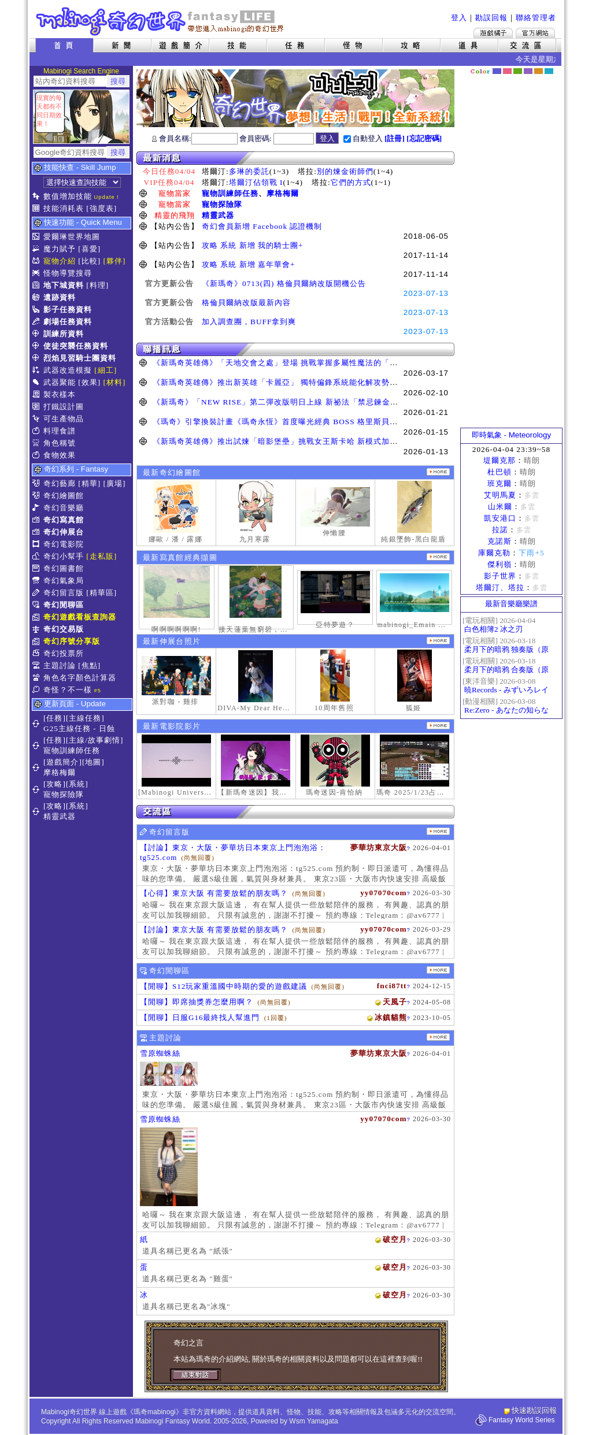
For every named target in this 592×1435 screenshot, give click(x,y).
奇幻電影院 (63, 544)
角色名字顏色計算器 (79, 677)
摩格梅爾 (283, 193)
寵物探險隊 (222, 204)
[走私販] (101, 556)
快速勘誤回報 (534, 1410)
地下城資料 (63, 285)
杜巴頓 (499, 472)
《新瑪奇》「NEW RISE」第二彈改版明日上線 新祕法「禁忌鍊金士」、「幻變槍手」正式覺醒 (324, 402)
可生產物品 (63, 418)
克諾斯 (499, 541)
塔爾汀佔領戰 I (256, 182)
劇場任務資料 (67, 321)
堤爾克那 (499, 460)
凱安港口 (500, 518)
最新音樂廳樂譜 (511, 603)
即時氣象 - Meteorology (511, 435)
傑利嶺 (499, 564)
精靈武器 (218, 215)
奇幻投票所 (63, 653)
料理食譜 (59, 431)
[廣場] (114, 483)
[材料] (114, 382)
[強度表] (101, 208)
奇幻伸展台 (63, 532)
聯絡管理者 (536, 17)
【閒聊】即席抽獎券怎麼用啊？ (196, 1002)
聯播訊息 (295, 349)
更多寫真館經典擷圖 (438, 557)
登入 (459, 17)
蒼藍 (549, 71)
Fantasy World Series (522, 1420)
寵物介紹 (59, 261)
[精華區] (101, 592)
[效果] (89, 382)
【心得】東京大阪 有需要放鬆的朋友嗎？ (214, 893)
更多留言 (438, 831)
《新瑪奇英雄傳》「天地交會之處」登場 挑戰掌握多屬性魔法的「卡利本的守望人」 (303, 362)
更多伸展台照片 (438, 640)
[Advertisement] (511, 251)
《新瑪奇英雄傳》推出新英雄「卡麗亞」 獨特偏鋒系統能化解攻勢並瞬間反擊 (291, 382)
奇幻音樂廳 (63, 507)
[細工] (105, 370)
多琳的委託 (249, 171)
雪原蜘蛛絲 (160, 1053)
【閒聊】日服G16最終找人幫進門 (200, 1017)
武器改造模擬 (67, 370)
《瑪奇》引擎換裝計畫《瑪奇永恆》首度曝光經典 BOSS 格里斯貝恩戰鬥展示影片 (299, 421)
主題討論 (59, 665)
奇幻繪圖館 (63, 495)
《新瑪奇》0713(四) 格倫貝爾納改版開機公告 (284, 283)
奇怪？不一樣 (67, 689)
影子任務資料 (67, 309)
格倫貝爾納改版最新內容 (246, 302)
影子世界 (500, 576)
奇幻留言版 (63, 592)
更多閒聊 (438, 970)
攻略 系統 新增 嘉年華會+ (248, 264)
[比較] (89, 261)
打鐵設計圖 (63, 406)
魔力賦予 (59, 248)
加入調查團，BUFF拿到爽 (249, 321)
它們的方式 (351, 182)
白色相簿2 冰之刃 (493, 629)
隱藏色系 (555, 67)
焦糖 (538, 71)
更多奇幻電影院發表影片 (438, 725)
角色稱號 (59, 443)
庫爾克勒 (494, 552)
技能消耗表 (63, 208)
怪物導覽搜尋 (67, 273)
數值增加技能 (67, 196)
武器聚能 (59, 382)
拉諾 (500, 529)
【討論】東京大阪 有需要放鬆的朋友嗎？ (214, 929)
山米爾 (500, 506)
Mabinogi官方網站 (535, 33)
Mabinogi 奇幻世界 (161, 21)
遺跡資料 (59, 297)
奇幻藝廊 (59, 483)
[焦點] (89, 665)
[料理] (97, 285)
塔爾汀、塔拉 (500, 587)
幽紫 (528, 71)
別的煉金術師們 (345, 171)
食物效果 (59, 455)
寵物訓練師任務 (230, 193)
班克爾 (499, 483)
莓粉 (507, 71)
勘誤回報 (491, 17)
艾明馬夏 (500, 495)
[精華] (89, 483)
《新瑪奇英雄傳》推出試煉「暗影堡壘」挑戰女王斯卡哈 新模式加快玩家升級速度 (299, 441)
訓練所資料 (63, 333)
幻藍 (497, 71)
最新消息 (295, 158)
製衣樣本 (59, 394)
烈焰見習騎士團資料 (79, 358)
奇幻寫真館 (63, 520)
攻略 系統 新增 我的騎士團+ (253, 245)
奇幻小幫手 (63, 556)
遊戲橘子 (493, 33)
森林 (517, 71)
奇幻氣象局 (63, 580)
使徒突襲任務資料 (75, 346)
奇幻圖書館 (63, 568)
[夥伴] (114, 261)
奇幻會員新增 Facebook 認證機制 (262, 226)
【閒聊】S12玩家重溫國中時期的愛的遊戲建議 (223, 986)
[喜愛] (89, 248)
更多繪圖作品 (438, 472)
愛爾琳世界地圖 (71, 236)
